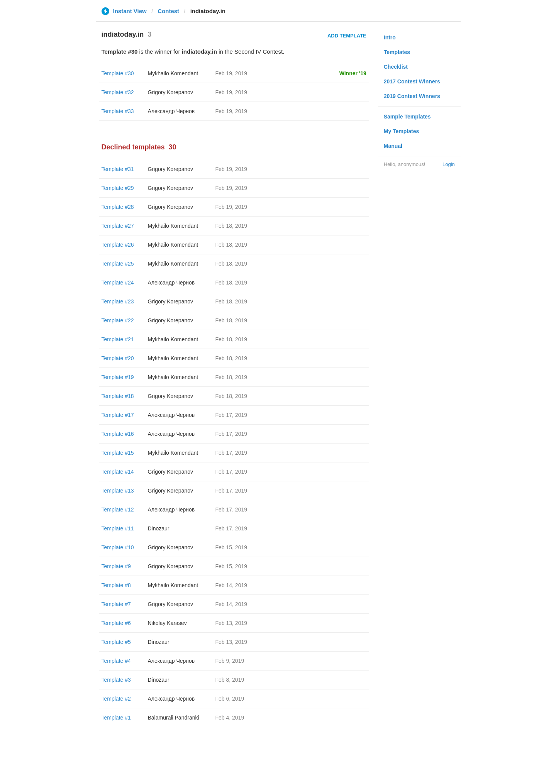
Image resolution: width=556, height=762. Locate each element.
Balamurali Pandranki (173, 718)
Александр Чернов (171, 111)
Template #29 (118, 188)
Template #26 (118, 245)
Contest (168, 11)
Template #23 (118, 301)
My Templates (401, 131)
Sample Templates (407, 116)
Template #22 (118, 320)
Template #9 (116, 566)
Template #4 (116, 661)
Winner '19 (352, 73)
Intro (390, 37)
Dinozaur (159, 528)
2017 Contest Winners (412, 81)
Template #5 (116, 642)
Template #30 (118, 73)
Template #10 (118, 547)
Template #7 (116, 604)
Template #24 (118, 282)
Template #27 (118, 226)
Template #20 (118, 358)
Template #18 (118, 396)
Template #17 (118, 415)
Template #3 (116, 680)
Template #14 (118, 472)
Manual (393, 146)
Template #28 (118, 207)
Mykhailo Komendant (173, 73)
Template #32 (118, 92)
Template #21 (118, 339)
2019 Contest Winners (412, 96)
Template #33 (118, 111)
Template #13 (118, 491)
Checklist (396, 67)
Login (448, 164)
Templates (397, 52)
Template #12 (118, 509)
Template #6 (116, 623)
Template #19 (118, 377)
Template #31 (118, 169)
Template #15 (118, 453)
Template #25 (118, 264)
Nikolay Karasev (167, 623)
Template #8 (116, 585)
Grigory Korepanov (170, 92)
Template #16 (118, 434)
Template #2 (116, 699)
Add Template (346, 36)
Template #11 (118, 528)
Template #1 (116, 718)
